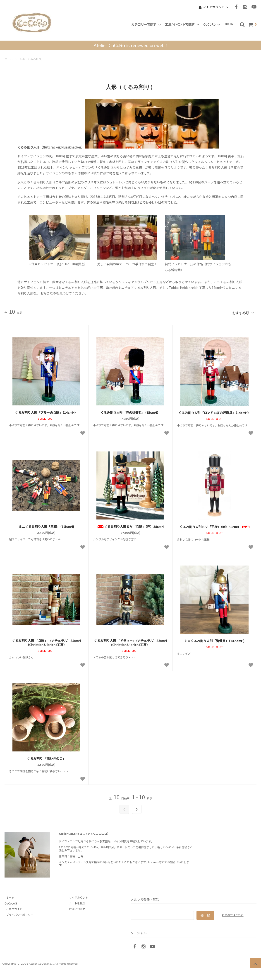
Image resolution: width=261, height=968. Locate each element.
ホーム (9, 59)
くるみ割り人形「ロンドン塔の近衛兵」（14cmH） (214, 411)
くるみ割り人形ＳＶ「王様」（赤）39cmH (214, 525)
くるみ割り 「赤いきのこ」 (46, 757)
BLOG (229, 24)
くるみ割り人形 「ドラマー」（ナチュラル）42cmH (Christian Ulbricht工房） (131, 641)
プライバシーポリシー (18, 913)
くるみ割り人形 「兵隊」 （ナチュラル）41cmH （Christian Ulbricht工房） (46, 641)
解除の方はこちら (233, 913)
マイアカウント (213, 7)
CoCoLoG (11, 902)
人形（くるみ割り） (31, 59)
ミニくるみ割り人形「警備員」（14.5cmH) (214, 639)
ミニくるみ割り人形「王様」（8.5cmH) (46, 525)
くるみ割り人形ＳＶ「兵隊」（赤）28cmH (132, 525)
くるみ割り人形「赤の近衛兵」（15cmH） (130, 411)
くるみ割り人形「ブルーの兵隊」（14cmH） (46, 411)
